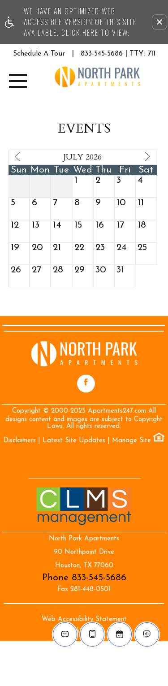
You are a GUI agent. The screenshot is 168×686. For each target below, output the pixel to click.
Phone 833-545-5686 (84, 577)
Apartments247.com (117, 411)
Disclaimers (20, 440)
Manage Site (131, 440)
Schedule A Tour (39, 53)
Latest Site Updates (74, 440)
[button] (159, 22)
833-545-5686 (118, 53)
